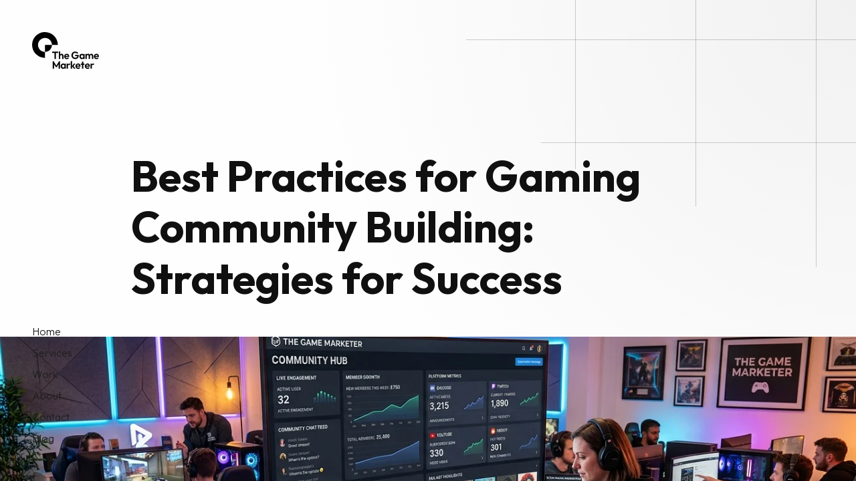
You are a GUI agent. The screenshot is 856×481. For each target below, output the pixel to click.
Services (52, 352)
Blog (43, 438)
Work (45, 374)
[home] (65, 50)
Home (46, 331)
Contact (51, 417)
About (47, 395)
